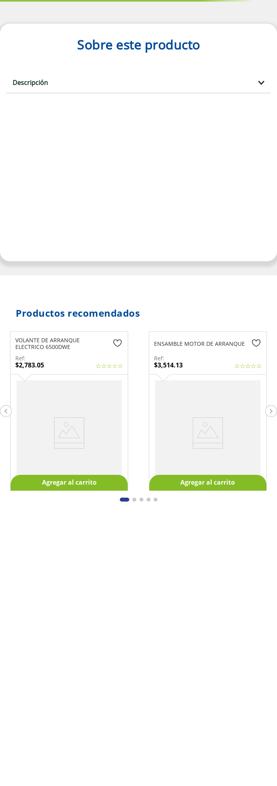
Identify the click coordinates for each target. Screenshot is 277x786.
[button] (6, 411)
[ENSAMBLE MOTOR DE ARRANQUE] (207, 411)
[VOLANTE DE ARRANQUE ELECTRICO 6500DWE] (69, 411)
